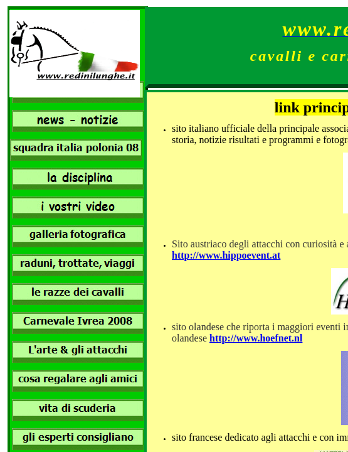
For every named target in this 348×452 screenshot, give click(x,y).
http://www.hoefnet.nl (255, 338)
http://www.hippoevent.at (226, 255)
